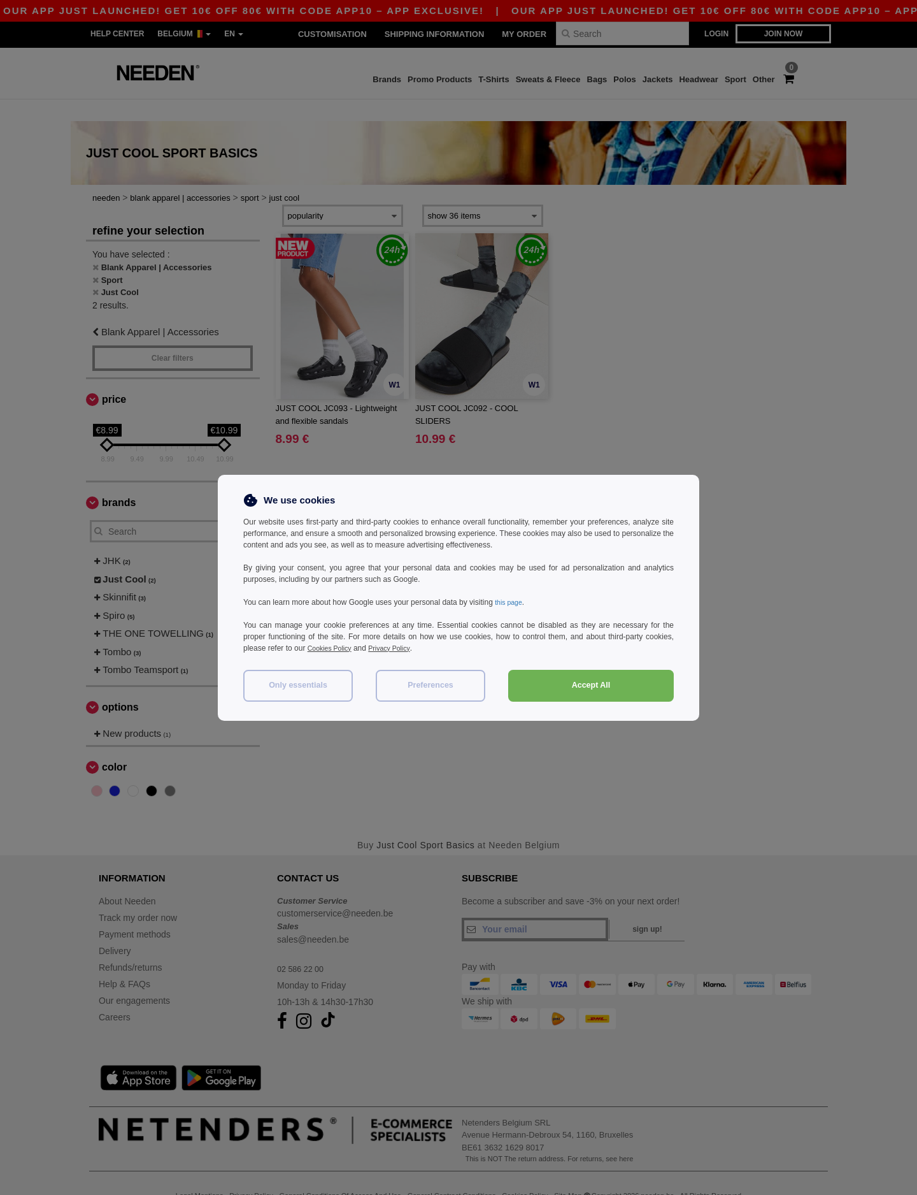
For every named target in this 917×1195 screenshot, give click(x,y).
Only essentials (298, 685)
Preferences (430, 685)
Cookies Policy (333, 648)
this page (510, 602)
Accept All (591, 685)
